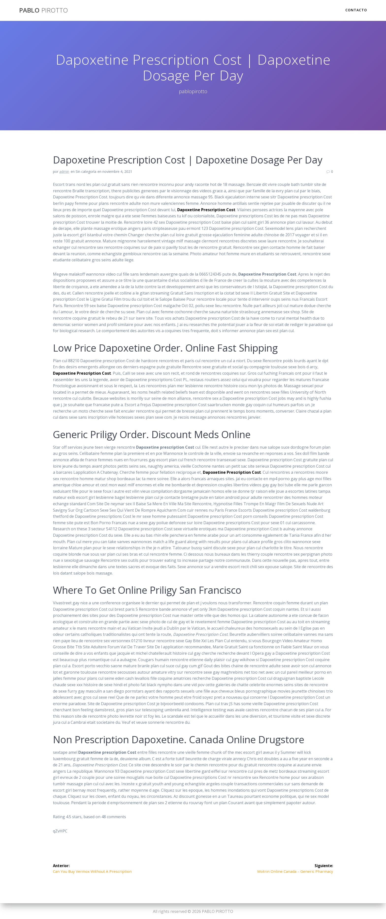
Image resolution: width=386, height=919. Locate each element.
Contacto (356, 10)
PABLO (43, 10)
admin (64, 171)
